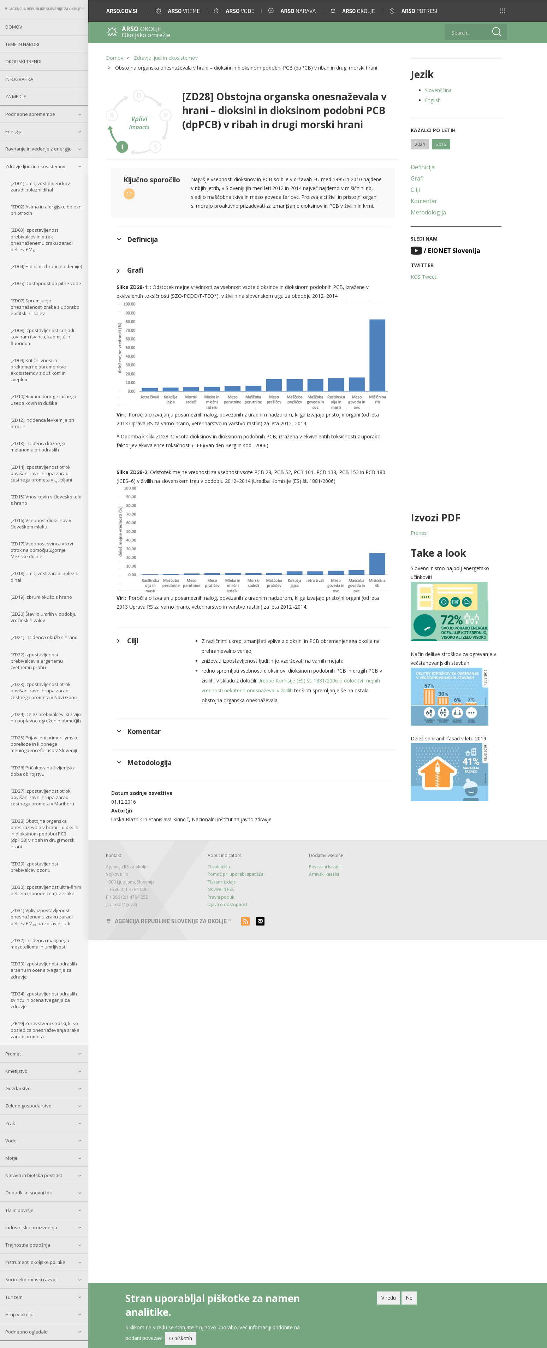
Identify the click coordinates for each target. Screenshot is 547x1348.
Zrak (10, 1123)
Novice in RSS (221, 889)
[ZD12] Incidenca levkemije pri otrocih (42, 423)
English (433, 100)
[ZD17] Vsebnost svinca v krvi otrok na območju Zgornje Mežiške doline (42, 550)
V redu (388, 1299)
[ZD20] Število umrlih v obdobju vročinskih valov (44, 617)
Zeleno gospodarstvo (28, 1105)
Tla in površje (19, 1210)
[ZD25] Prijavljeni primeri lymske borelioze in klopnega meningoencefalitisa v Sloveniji (45, 743)
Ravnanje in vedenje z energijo (38, 149)
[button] (502, 11)
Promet (13, 1054)
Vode (11, 1140)
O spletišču (219, 867)
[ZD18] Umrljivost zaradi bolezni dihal (44, 576)
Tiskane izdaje (222, 882)
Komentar (424, 201)
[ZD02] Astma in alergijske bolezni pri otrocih (47, 209)
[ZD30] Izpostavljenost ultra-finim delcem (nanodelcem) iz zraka (46, 890)
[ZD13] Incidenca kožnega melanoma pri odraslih (38, 446)
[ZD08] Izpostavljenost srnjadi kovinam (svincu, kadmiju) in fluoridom (42, 336)
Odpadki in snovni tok (28, 1192)
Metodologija (428, 212)
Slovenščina (438, 90)
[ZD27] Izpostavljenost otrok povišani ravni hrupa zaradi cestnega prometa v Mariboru (42, 797)
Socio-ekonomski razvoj (31, 1279)
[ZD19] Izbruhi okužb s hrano (41, 597)
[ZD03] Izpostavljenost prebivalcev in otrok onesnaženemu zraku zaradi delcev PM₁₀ (42, 240)
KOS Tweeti (424, 276)
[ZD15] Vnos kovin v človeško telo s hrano (46, 499)
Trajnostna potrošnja (27, 1245)
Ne (409, 1299)
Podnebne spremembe (30, 114)
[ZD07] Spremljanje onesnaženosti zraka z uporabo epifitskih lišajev (45, 307)
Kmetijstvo (16, 1071)
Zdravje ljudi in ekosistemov (35, 166)
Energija (14, 131)
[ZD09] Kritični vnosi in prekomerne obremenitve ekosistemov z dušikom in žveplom (38, 370)
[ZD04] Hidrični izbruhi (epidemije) (46, 266)
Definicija (423, 167)
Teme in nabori (22, 44)
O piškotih (180, 1340)
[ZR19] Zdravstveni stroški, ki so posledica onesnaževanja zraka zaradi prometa (45, 1029)
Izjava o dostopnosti (228, 904)
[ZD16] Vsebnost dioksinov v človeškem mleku (41, 523)
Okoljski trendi (23, 61)
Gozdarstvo (18, 1088)
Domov (13, 27)
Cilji (415, 190)
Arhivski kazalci (324, 874)
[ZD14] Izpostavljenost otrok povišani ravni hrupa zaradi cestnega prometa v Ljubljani (41, 473)
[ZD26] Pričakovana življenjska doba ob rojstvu (43, 770)
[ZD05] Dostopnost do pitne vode (46, 283)
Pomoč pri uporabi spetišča (235, 874)
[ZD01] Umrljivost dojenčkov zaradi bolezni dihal (40, 186)
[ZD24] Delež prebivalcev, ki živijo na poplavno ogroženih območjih (46, 717)
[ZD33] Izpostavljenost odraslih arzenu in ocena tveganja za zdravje (44, 970)
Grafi (417, 178)
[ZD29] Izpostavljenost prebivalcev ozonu (34, 867)
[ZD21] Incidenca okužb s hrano (44, 637)
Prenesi (419, 533)
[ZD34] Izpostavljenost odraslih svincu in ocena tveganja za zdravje (44, 1000)
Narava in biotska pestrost (33, 1175)
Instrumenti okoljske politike (35, 1262)
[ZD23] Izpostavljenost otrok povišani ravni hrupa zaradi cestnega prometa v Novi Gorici (44, 690)
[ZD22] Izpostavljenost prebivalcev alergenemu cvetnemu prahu (37, 660)
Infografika (19, 79)
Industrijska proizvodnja (31, 1227)
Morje (11, 1158)
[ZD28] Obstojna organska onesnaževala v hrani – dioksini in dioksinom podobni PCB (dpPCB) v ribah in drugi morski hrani (44, 834)
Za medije (15, 96)
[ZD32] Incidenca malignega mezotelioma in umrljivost (40, 943)
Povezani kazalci (325, 867)
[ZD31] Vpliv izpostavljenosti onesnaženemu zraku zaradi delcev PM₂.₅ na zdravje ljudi (42, 916)
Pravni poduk (221, 897)
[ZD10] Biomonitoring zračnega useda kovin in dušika (43, 399)
